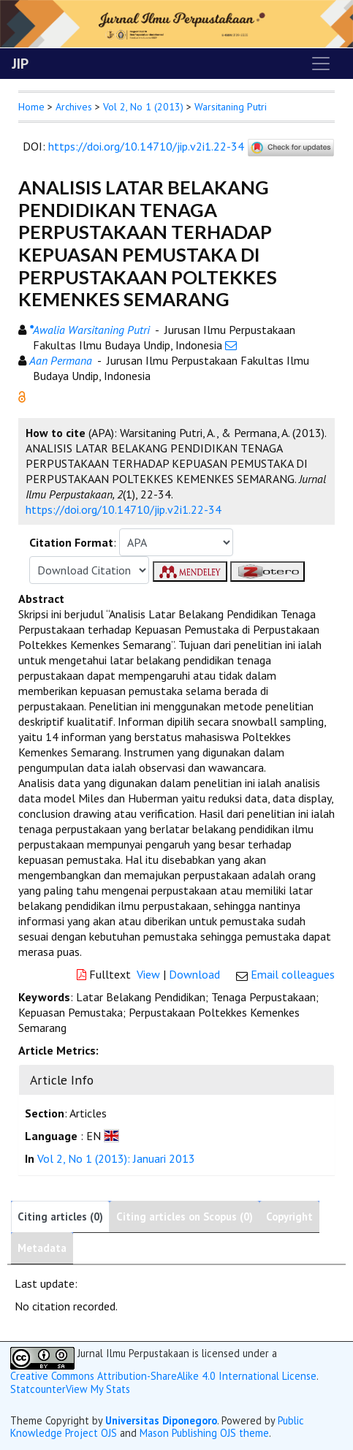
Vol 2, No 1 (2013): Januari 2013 (116, 1158)
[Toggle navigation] (320, 63)
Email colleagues (293, 974)
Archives (74, 106)
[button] (22, 395)
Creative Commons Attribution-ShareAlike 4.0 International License (163, 1376)
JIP (20, 63)
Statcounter (38, 1389)
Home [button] (31, 106)
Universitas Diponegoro (161, 1420)
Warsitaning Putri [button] (230, 106)
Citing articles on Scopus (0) (184, 1216)
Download (194, 974)
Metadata (42, 1248)
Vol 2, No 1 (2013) (143, 106)
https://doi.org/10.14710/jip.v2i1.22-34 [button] (123, 509)
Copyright (289, 1216)
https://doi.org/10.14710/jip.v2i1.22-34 (146, 146)
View (148, 974)
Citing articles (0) (60, 1216)
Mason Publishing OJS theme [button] (204, 1433)
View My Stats (98, 1389)
